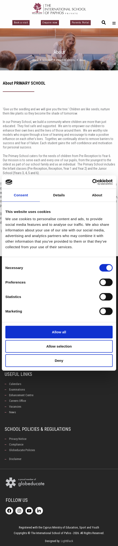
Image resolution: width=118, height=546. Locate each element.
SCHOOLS (47, 60)
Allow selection (59, 346)
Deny (59, 361)
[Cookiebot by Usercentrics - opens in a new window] (92, 182)
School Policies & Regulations (38, 429)
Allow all (59, 332)
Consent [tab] (21, 195)
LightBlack (67, 541)
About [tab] (97, 195)
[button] (104, 22)
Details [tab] (59, 195)
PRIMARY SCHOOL (65, 60)
